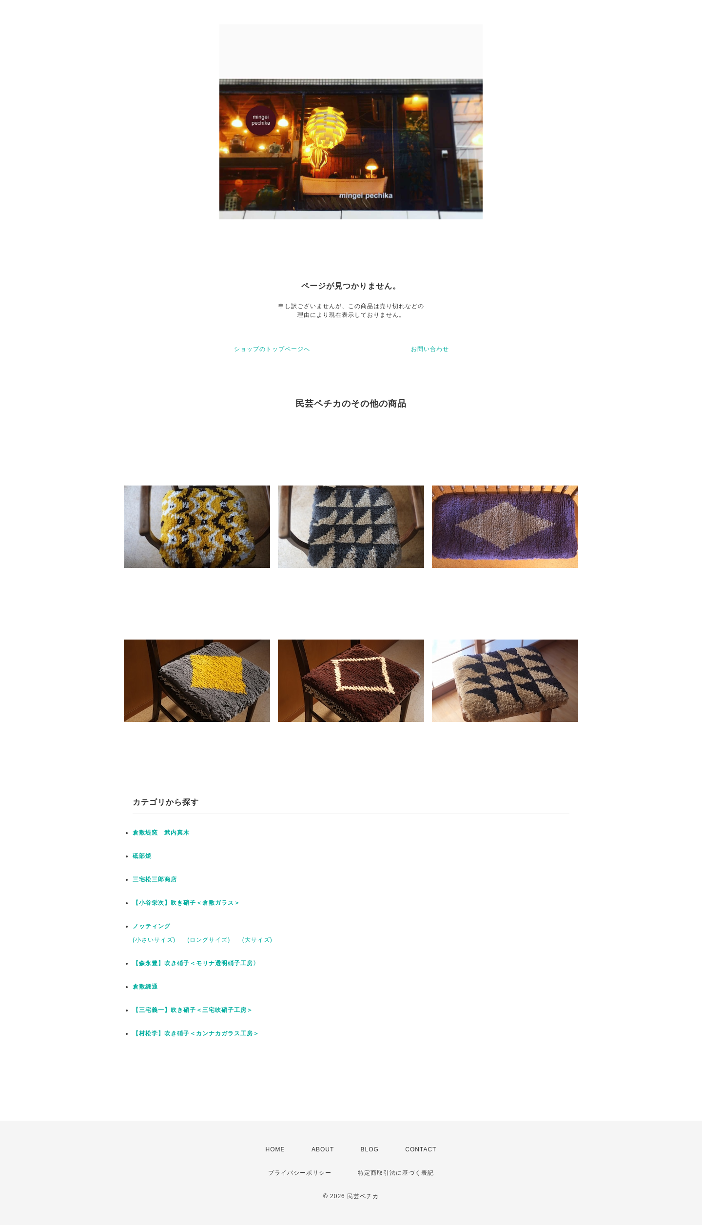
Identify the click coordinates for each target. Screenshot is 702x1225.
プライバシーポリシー (300, 1172)
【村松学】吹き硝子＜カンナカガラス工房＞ (196, 1033)
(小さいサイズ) (154, 939)
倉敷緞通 (145, 986)
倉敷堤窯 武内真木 (161, 832)
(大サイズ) (257, 939)
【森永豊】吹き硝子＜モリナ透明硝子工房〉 (196, 963)
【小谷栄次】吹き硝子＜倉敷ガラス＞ (186, 902)
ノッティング (152, 926)
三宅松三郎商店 (155, 879)
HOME (275, 1149)
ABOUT (323, 1149)
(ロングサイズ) (208, 939)
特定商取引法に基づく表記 (396, 1172)
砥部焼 (142, 856)
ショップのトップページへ (272, 349)
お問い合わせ (430, 349)
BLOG (370, 1149)
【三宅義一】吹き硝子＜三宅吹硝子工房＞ (193, 1010)
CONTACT (420, 1149)
